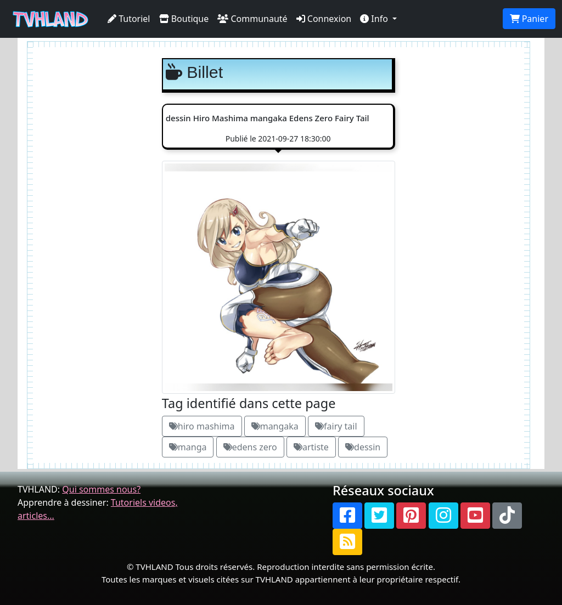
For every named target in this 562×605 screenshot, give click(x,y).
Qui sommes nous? (101, 489)
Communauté (252, 19)
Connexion (324, 19)
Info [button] (375, 19)
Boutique (184, 19)
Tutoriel (129, 19)
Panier (529, 19)
